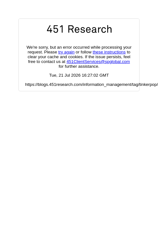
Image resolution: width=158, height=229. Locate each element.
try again (66, 52)
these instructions (109, 52)
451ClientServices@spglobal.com (98, 61)
